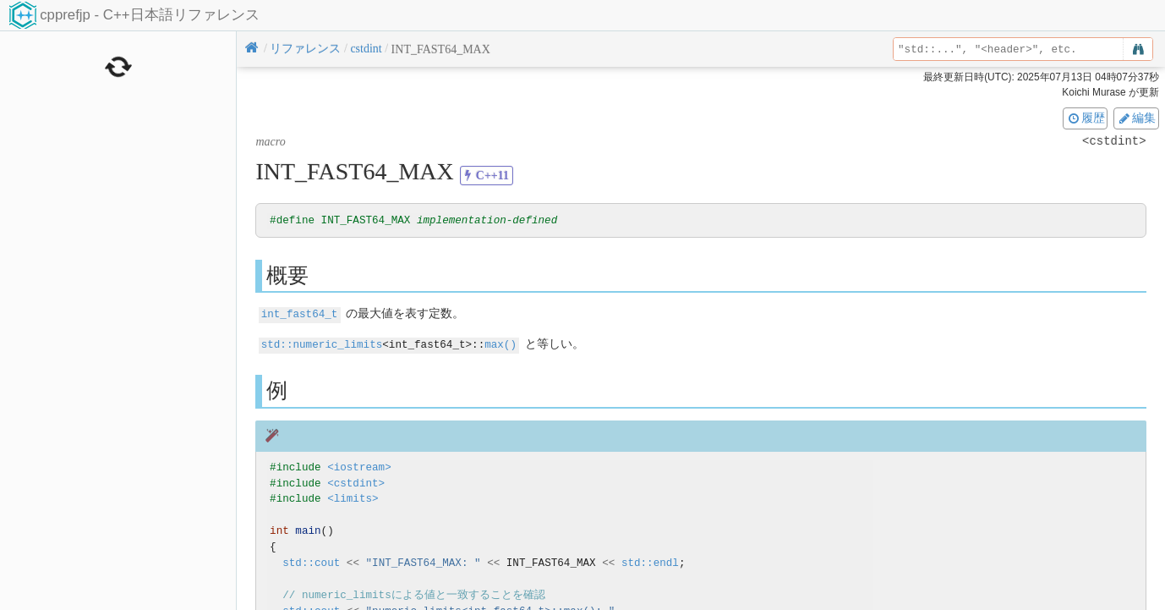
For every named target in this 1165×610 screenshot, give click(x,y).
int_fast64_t (299, 314)
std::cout (311, 562)
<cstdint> (356, 482)
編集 (1136, 117)
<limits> (352, 499)
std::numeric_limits (322, 344)
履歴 (1085, 117)
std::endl (650, 562)
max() (500, 344)
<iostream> (359, 466)
